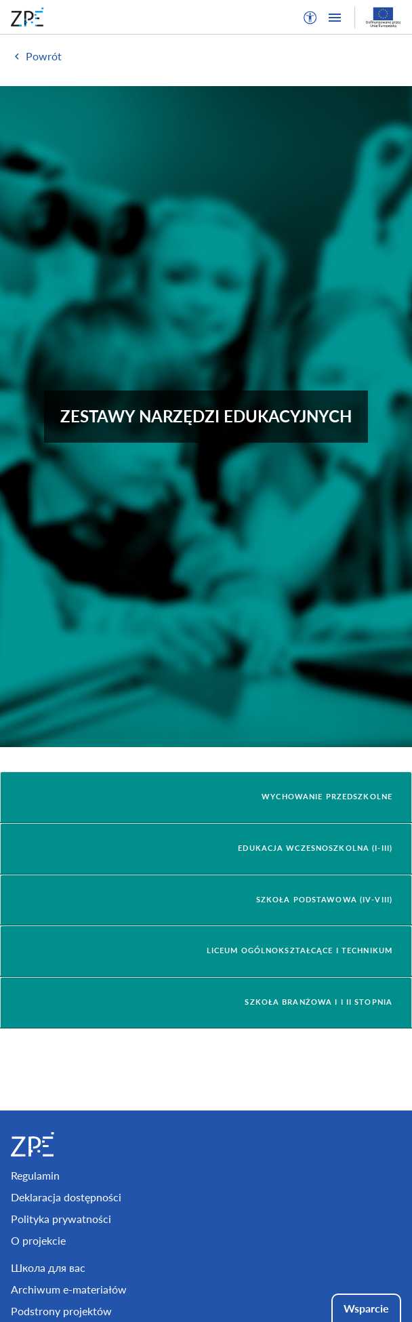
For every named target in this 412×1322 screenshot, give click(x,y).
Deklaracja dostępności (66, 1196)
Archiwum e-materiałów (69, 1289)
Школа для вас (48, 1267)
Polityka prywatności (61, 1218)
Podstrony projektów (61, 1310)
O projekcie (38, 1240)
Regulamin (35, 1175)
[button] (310, 17)
